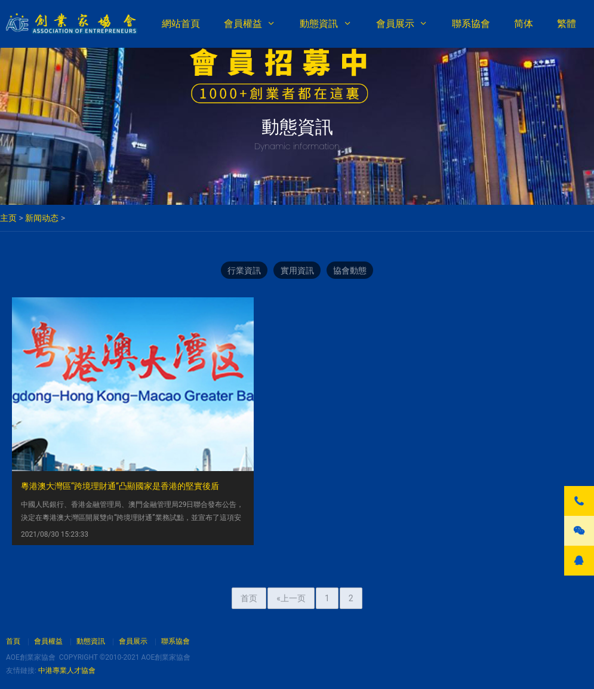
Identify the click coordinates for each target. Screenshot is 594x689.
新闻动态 (42, 218)
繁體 (566, 23)
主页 (8, 218)
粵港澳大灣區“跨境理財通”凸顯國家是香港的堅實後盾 (120, 416)
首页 (249, 545)
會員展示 (395, 23)
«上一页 (291, 545)
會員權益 (243, 23)
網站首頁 (181, 23)
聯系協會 (471, 23)
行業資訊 (241, 271)
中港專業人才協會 (67, 670)
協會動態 (353, 271)
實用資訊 (297, 271)
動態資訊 (319, 23)
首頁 (13, 641)
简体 (523, 23)
